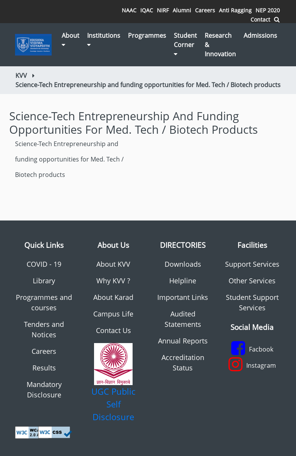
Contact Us (113, 330)
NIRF (163, 10)
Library (44, 280)
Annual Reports (183, 340)
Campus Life (113, 313)
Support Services (252, 264)
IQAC (146, 10)
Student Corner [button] (185, 44)
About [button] (70, 39)
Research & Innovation (220, 44)
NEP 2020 (268, 10)
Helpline (182, 280)
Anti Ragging (235, 10)
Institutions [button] (103, 39)
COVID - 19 (44, 264)
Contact (260, 19)
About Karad (113, 297)
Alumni (182, 10)
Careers (205, 10)
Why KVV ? (113, 280)
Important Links (182, 297)
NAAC (129, 10)
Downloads (183, 264)
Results (44, 367)
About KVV (113, 264)
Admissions (260, 35)
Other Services (252, 280)
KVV (21, 75)
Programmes (147, 35)
